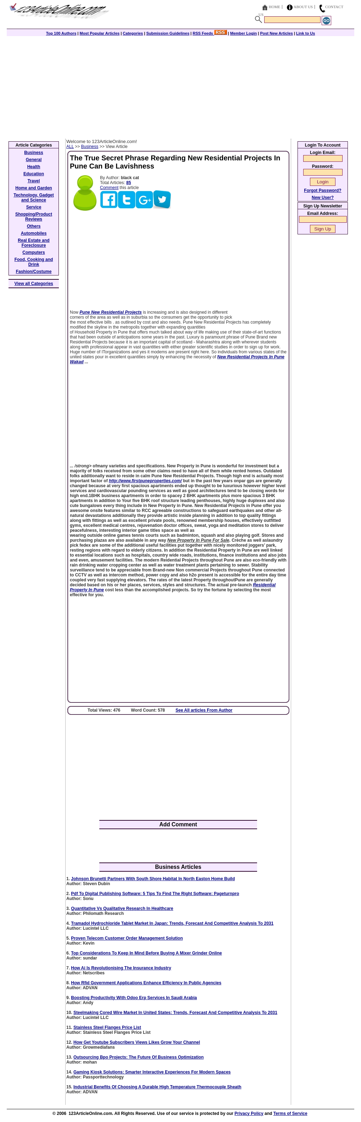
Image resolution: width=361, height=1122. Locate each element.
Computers (33, 252)
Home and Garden (33, 188)
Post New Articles (276, 33)
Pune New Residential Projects (110, 312)
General (34, 159)
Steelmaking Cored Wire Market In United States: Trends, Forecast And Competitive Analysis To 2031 (175, 1012)
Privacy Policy (248, 1113)
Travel (34, 180)
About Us (303, 7)
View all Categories (34, 283)
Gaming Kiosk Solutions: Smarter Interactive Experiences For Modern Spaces (152, 1072)
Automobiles (34, 233)
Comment (109, 187)
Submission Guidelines (167, 33)
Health (33, 166)
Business (90, 146)
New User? (323, 197)
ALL (70, 146)
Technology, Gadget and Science (33, 198)
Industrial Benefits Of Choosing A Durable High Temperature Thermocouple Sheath (157, 1086)
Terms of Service (290, 1113)
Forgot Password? (322, 190)
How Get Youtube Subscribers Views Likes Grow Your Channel (136, 1042)
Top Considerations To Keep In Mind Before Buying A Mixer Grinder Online (146, 953)
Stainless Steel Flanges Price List (107, 1027)
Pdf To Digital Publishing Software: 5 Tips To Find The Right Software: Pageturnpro (155, 893)
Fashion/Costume (34, 271)
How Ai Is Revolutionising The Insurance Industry (121, 968)
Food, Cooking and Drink (34, 262)
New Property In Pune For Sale (198, 540)
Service (33, 207)
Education (33, 173)
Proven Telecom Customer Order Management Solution (127, 938)
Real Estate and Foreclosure (33, 243)
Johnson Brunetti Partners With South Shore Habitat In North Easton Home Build (153, 878)
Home (274, 7)
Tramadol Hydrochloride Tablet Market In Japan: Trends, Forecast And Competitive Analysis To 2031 (172, 923)
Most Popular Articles (99, 33)
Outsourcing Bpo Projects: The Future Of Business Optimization (138, 1057)
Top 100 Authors (61, 33)
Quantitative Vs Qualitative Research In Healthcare (122, 908)
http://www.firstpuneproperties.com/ (145, 480)
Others (34, 226)
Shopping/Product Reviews (33, 217)
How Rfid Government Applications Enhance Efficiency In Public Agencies (146, 982)
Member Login (243, 33)
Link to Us (305, 33)
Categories (133, 33)
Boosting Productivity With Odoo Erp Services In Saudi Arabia (134, 997)
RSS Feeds (210, 33)
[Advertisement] (180, 85)
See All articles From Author (204, 710)
